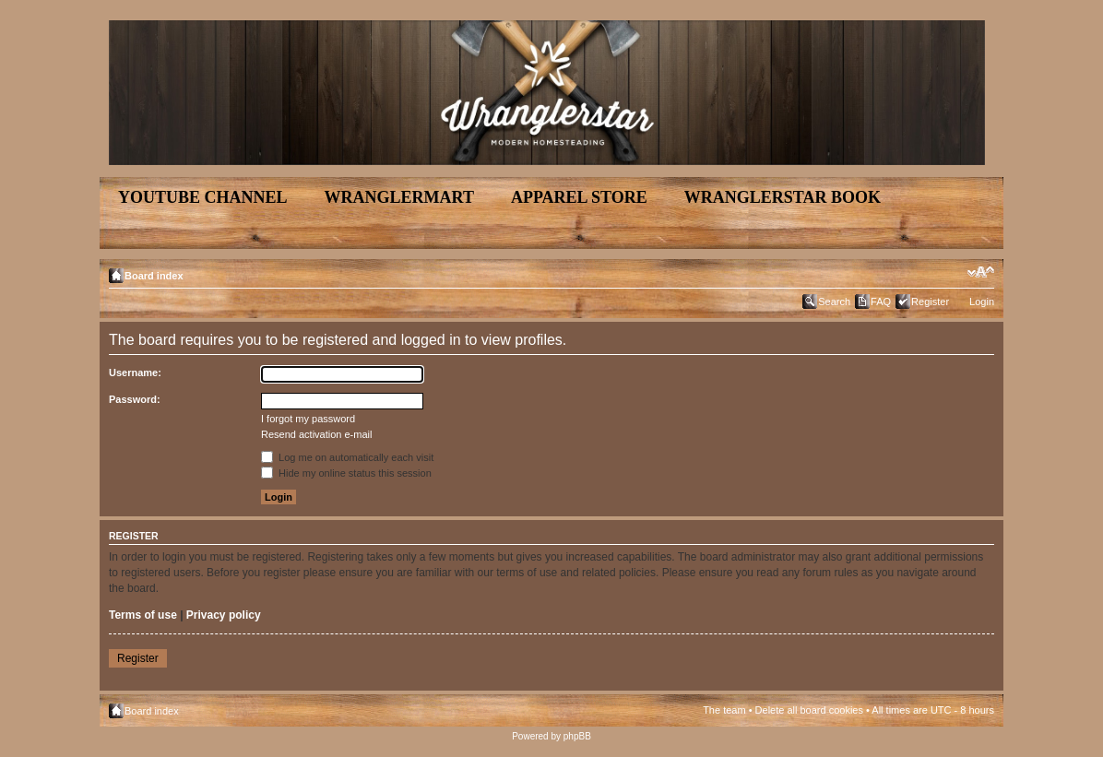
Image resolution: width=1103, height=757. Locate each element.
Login (981, 301)
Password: (134, 399)
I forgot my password (308, 418)
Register (930, 301)
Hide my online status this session (346, 473)
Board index (154, 275)
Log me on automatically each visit (347, 457)
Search (834, 301)
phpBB (577, 736)
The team (724, 710)
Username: (135, 372)
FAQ (881, 301)
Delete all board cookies (809, 710)
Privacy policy (223, 615)
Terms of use (143, 615)
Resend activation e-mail (316, 434)
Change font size (980, 272)
